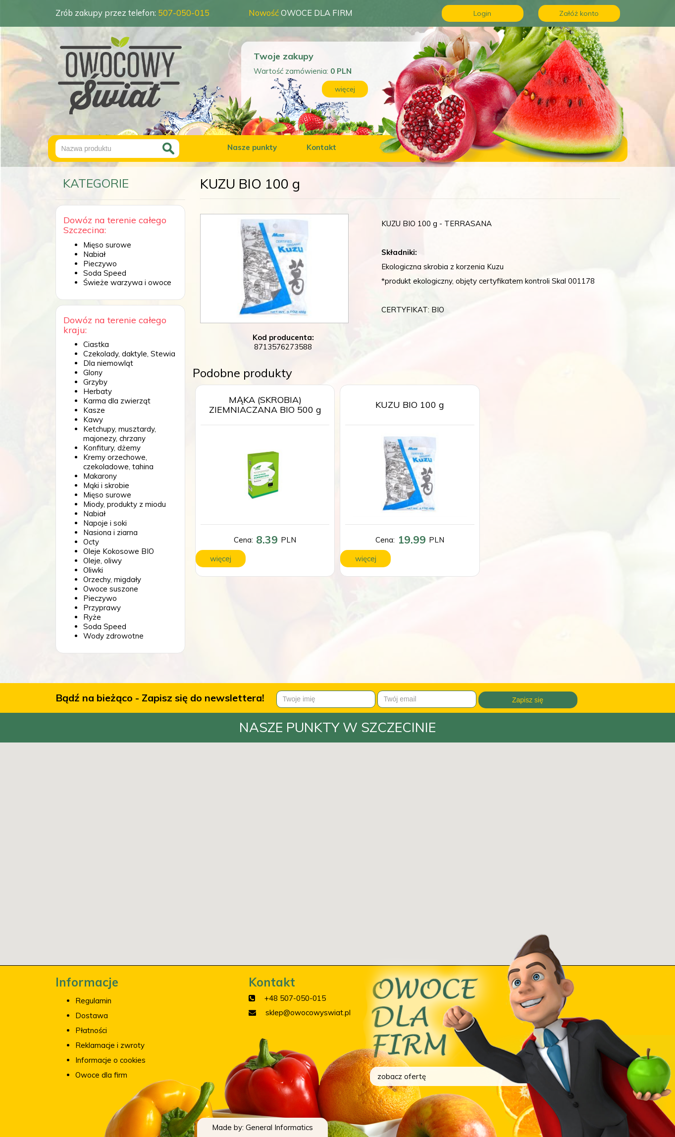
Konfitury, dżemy (112, 447)
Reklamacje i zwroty (110, 1045)
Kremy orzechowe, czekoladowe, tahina (118, 461)
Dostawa (91, 1015)
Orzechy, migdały (112, 579)
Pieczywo (100, 263)
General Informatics (279, 1127)
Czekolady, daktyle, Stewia (129, 353)
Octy (91, 541)
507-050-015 (183, 12)
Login (482, 13)
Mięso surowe (107, 244)
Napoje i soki (105, 523)
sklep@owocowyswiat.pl (308, 1012)
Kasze (94, 410)
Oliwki (93, 570)
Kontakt (321, 147)
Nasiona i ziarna (110, 532)
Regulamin (93, 1000)
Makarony (100, 476)
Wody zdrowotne (113, 636)
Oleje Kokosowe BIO (118, 551)
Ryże (92, 617)
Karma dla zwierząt (117, 400)
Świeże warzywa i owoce (127, 282)
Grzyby (95, 382)
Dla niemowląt (108, 363)
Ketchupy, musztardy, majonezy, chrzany (119, 433)
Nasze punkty (252, 147)
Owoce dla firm (101, 1075)
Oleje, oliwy (102, 560)
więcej (345, 89)
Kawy (93, 419)
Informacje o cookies (110, 1060)
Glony (93, 372)
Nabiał (94, 254)
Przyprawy (102, 607)
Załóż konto (579, 13)
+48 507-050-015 (295, 998)
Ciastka (96, 344)
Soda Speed (104, 273)
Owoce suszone (110, 588)
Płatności (91, 1030)
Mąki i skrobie (106, 485)
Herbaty (97, 391)
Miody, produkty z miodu (124, 504)
